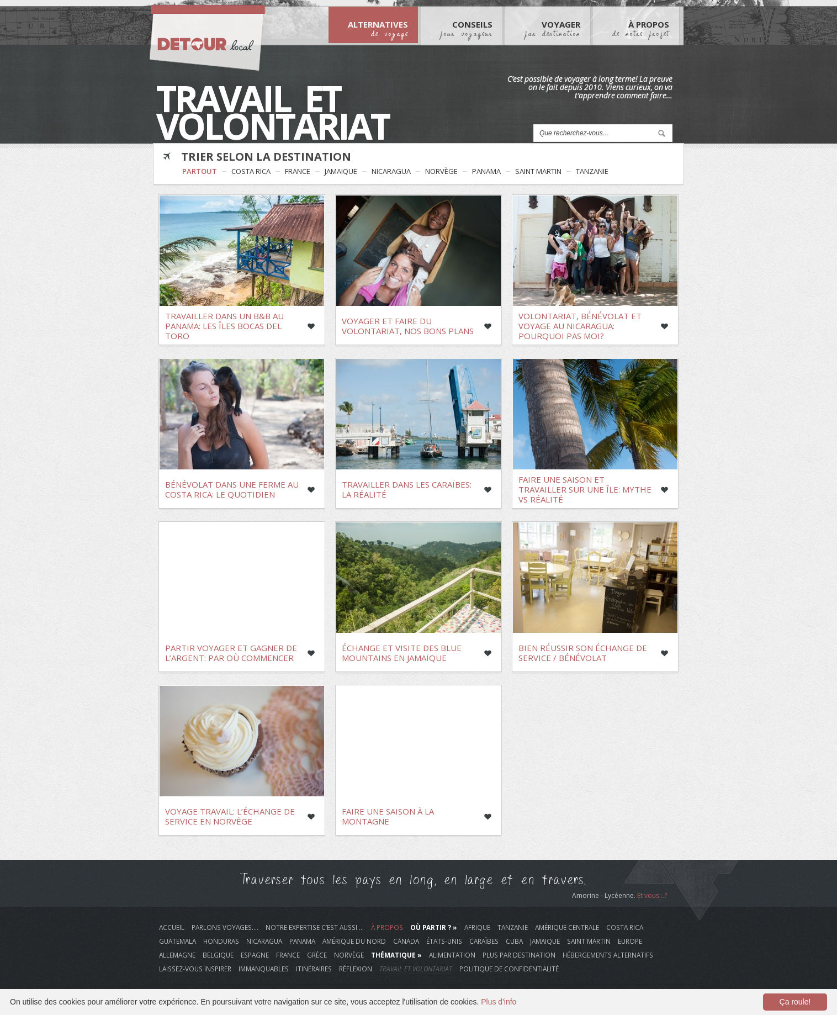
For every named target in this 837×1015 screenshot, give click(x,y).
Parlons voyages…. (225, 927)
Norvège (441, 171)
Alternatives (378, 28)
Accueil (171, 927)
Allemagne (177, 954)
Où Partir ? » (433, 927)
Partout (199, 171)
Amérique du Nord (354, 941)
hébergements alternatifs (608, 954)
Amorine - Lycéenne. (604, 895)
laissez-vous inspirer (195, 968)
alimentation (452, 954)
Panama (486, 171)
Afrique (477, 927)
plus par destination (519, 954)
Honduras (221, 941)
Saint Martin (538, 171)
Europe (630, 941)
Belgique (218, 954)
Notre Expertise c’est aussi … (315, 927)
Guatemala (177, 941)
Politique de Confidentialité (509, 968)
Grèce (317, 954)
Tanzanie (592, 171)
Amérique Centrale (567, 927)
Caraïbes (484, 941)
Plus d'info (498, 1001)
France (297, 171)
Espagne (255, 954)
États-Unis (444, 941)
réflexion (355, 968)
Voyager (552, 28)
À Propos (640, 28)
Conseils (466, 28)
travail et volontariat (415, 968)
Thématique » (396, 954)
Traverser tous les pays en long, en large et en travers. (413, 880)
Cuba (514, 941)
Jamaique (341, 171)
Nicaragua (391, 171)
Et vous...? (652, 895)
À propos (387, 927)
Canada (406, 941)
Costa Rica (251, 171)
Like (311, 326)
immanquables (264, 968)
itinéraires (314, 968)
